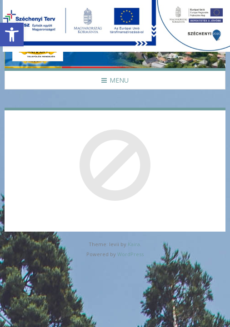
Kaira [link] (134, 244)
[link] (12, 34)
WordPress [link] (130, 254)
